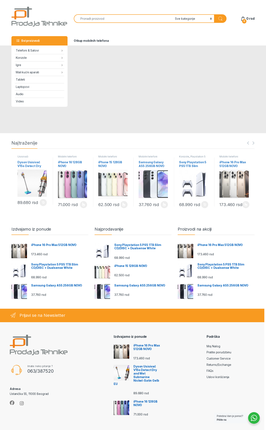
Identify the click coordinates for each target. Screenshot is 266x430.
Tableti (20, 79)
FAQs (210, 370)
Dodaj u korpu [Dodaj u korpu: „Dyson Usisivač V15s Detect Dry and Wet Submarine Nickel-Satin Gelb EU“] (43, 202)
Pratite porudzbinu (219, 352)
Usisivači (22, 156)
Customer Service (219, 358)
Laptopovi (22, 86)
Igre (18, 65)
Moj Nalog (213, 346)
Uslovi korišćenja (218, 377)
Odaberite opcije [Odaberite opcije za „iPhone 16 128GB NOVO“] (83, 204)
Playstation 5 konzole (192, 158)
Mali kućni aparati (27, 72)
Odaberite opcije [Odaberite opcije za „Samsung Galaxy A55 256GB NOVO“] (164, 204)
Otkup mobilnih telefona (91, 40)
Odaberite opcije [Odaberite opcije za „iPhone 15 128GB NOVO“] (124, 204)
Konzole (21, 57)
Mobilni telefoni (67, 156)
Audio (19, 94)
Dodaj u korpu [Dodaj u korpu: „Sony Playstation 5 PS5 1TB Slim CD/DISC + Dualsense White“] (204, 204)
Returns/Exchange (219, 364)
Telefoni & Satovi (27, 50)
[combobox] (123, 18)
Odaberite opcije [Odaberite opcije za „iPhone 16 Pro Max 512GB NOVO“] (246, 204)
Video (20, 101)
